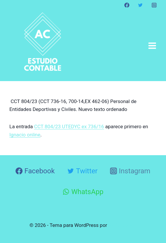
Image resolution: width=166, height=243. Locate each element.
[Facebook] (127, 5)
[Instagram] (154, 5)
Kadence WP (123, 225)
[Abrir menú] (152, 46)
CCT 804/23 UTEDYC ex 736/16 (69, 126)
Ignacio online (24, 135)
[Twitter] (140, 5)
